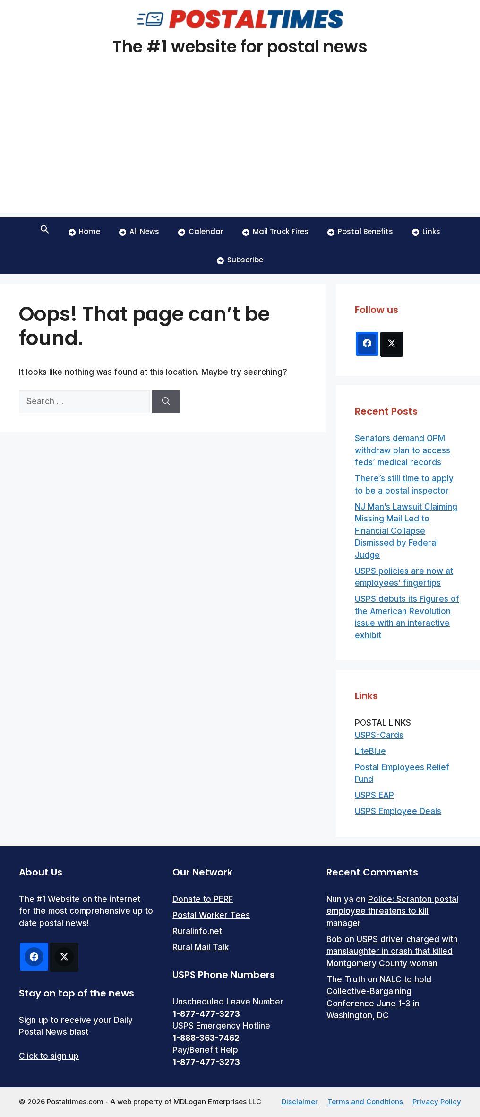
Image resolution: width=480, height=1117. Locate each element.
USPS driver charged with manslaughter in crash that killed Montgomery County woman (392, 951)
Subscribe (240, 260)
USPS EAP (374, 795)
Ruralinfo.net (197, 931)
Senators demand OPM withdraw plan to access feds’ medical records (402, 450)
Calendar (200, 231)
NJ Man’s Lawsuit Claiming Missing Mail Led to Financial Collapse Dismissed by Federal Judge (406, 531)
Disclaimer (300, 1101)
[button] (45, 231)
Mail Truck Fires (275, 231)
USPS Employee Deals (398, 811)
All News (139, 231)
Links (426, 231)
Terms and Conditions (365, 1101)
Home (84, 231)
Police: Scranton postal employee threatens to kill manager (392, 911)
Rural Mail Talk (200, 947)
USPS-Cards (379, 735)
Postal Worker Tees (211, 915)
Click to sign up (49, 1056)
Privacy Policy (436, 1101)
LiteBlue (370, 751)
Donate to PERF (202, 899)
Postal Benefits (360, 231)
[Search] (166, 401)
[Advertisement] (240, 146)
